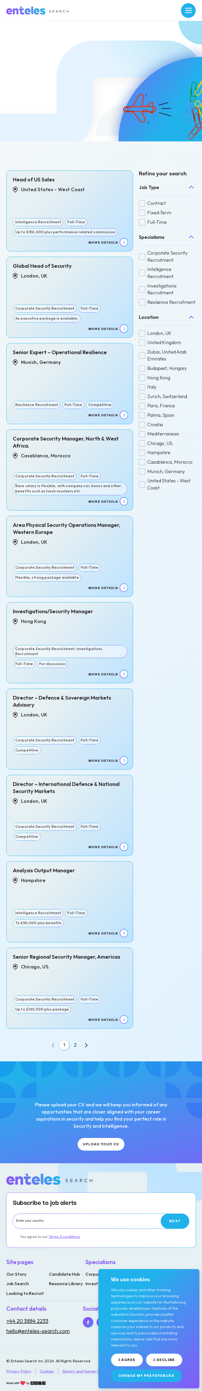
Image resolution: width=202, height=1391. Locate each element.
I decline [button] (164, 1359)
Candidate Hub (64, 1274)
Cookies (47, 1371)
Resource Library (66, 1283)
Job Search (17, 1283)
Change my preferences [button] (146, 1375)
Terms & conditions (64, 1236)
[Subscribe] (175, 1221)
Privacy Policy (18, 1371)
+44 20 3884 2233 (27, 1321)
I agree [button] (126, 1359)
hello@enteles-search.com (38, 1331)
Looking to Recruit (25, 1293)
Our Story (16, 1274)
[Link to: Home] (37, 10)
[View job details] (69, 210)
